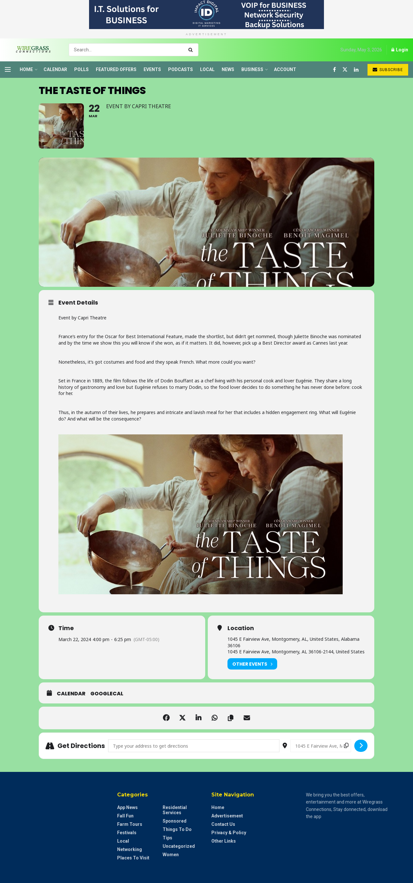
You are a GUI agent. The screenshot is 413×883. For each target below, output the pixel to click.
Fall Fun (125, 815)
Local (207, 69)
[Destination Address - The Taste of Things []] (320, 745)
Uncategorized (179, 846)
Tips (167, 837)
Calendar (55, 69)
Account (285, 69)
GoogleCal (106, 694)
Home (26, 69)
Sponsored (174, 821)
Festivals (126, 832)
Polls (81, 69)
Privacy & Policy (228, 832)
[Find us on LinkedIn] (356, 69)
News (228, 69)
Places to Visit (133, 857)
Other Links (223, 841)
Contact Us (223, 824)
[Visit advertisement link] (206, 14)
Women (171, 854)
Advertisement (227, 815)
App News (127, 807)
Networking (129, 849)
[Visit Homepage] (31, 50)
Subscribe (388, 69)
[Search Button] (191, 49)
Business (252, 69)
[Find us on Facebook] (334, 69)
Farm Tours (129, 824)
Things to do (177, 829)
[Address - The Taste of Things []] (193, 745)
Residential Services (175, 810)
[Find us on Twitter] (345, 69)
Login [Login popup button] (399, 49)
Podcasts (180, 69)
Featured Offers (116, 69)
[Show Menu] (8, 69)
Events (152, 69)
